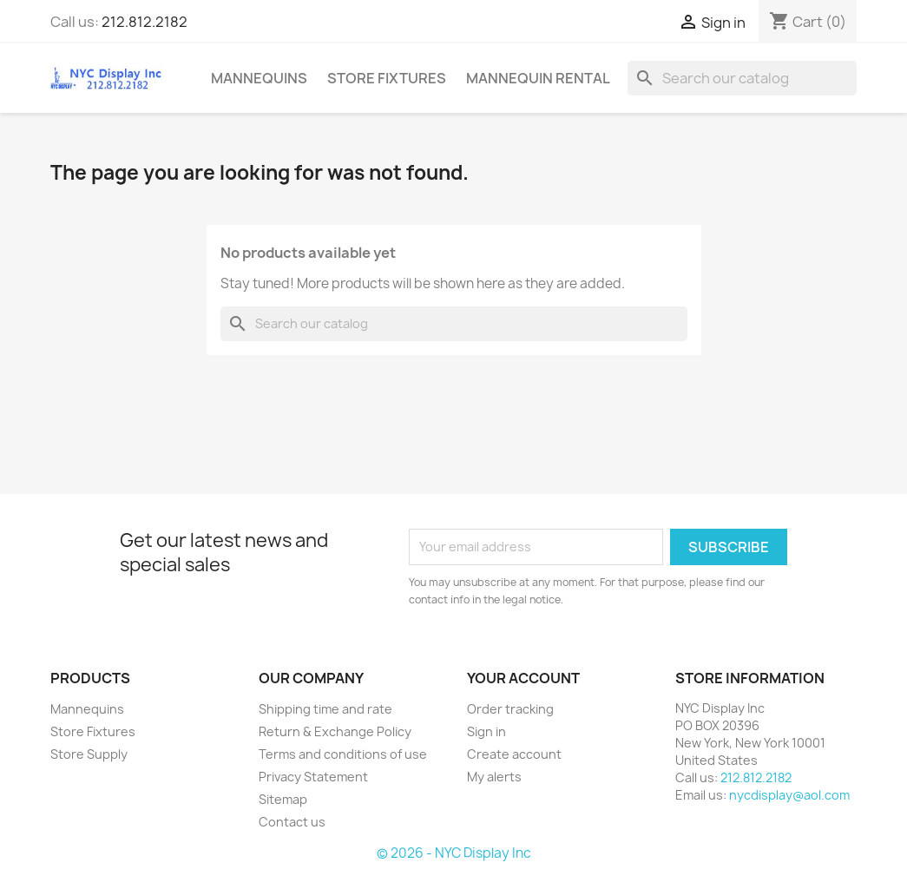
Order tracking (510, 709)
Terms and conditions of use (343, 754)
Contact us (292, 821)
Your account (523, 678)
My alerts (494, 776)
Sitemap (283, 799)
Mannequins (259, 78)
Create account (514, 754)
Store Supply (89, 754)
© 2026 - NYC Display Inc (454, 853)
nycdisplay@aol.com (789, 795)
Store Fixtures (386, 78)
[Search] (742, 78)
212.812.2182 (144, 21)
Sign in (486, 731)
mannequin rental (538, 78)
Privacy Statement (313, 776)
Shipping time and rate (325, 709)
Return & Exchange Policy (335, 731)
